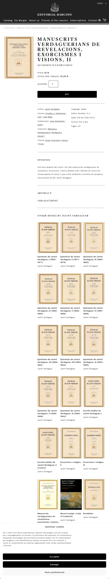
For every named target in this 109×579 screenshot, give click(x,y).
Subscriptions (78, 20)
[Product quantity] (53, 84)
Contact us (94, 20)
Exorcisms (56, 140)
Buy (67, 94)
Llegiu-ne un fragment (47, 200)
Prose (41, 144)
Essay (47, 140)
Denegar (54, 564)
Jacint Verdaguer (52, 109)
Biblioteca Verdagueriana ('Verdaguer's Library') (47, 28)
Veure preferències (54, 572)
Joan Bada (47, 117)
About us (34, 20)
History (65, 140)
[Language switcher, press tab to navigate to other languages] (102, 3)
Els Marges (20, 20)
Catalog (8, 20)
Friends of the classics (54, 20)
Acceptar (54, 556)
